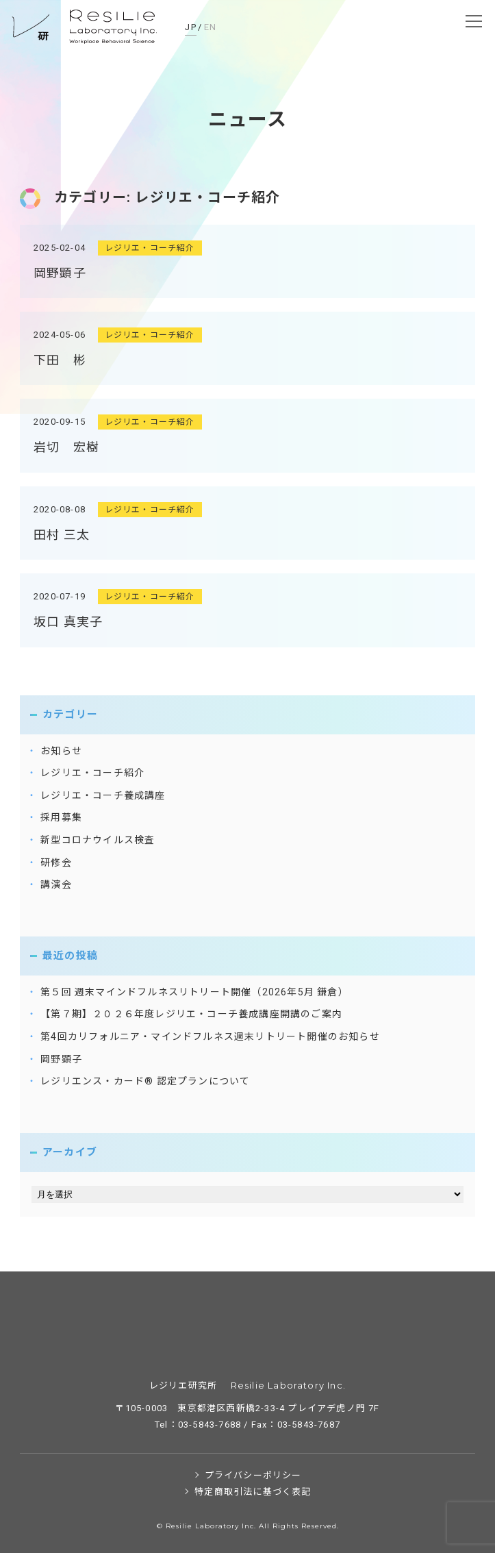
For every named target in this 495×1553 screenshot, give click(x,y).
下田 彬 (60, 360)
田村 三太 (62, 534)
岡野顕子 (60, 273)
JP (190, 27)
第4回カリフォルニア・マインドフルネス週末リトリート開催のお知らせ (210, 1036)
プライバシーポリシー (253, 1475)
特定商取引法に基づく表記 (252, 1492)
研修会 (56, 862)
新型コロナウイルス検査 (97, 839)
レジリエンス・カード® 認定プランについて (145, 1081)
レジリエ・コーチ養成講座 (102, 795)
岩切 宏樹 (66, 447)
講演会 (56, 884)
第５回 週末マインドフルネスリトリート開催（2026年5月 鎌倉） (194, 991)
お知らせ (61, 750)
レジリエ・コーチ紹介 (150, 248)
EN (210, 27)
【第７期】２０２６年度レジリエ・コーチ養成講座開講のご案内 (191, 1013)
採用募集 (61, 817)
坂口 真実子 (68, 621)
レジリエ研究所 (85, 27)
